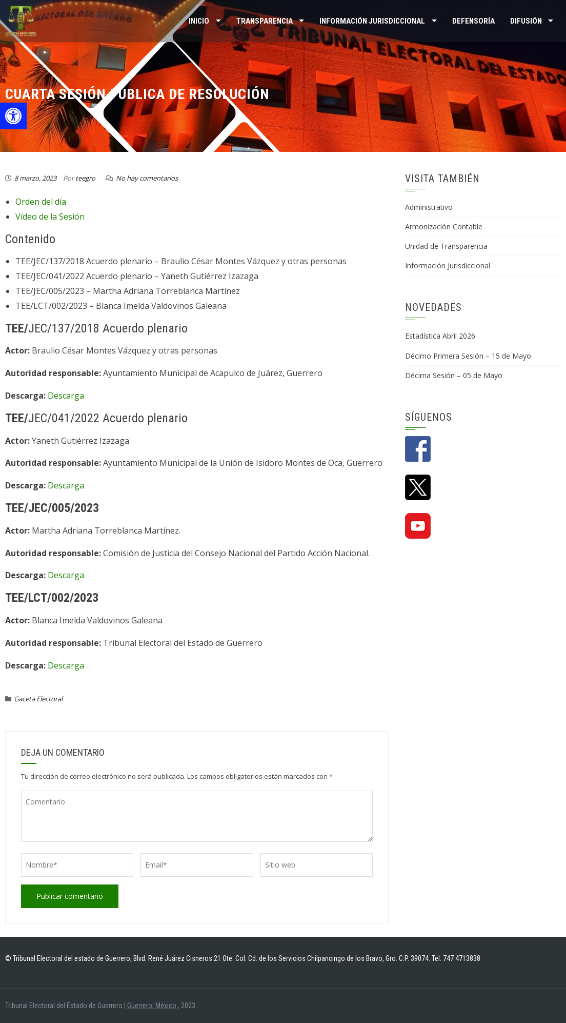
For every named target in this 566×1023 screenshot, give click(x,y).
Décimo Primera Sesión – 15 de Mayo (468, 356)
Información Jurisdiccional (447, 265)
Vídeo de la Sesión (50, 216)
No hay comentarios (147, 178)
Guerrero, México (151, 1005)
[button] (13, 116)
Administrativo (429, 207)
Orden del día (40, 201)
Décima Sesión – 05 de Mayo (453, 375)
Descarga (66, 395)
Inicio (199, 21)
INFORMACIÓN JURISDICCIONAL (372, 21)
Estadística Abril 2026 (440, 336)
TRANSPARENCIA (264, 21)
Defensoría (473, 21)
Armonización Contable (443, 226)
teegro (85, 178)
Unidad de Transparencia (446, 246)
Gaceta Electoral (38, 698)
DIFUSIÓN (526, 21)
